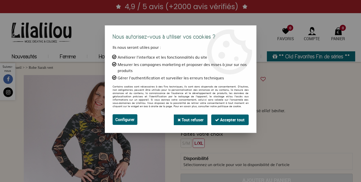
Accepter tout (230, 119)
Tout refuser (190, 119)
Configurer (125, 119)
